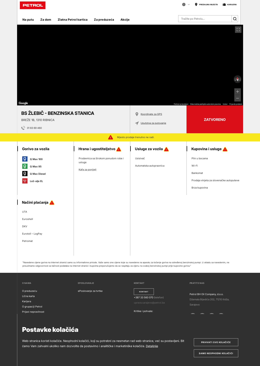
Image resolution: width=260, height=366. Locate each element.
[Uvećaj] (237, 91)
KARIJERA (230, 4)
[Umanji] (237, 98)
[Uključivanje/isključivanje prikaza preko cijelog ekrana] (238, 29)
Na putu (28, 19)
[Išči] (235, 18)
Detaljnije (152, 346)
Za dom (45, 19)
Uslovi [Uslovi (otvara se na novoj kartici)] (225, 104)
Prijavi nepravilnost (33, 311)
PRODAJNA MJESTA (206, 4)
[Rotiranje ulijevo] (235, 79)
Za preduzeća (104, 19)
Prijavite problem (235, 104)
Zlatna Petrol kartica (72, 19)
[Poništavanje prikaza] (237, 79)
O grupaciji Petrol (32, 306)
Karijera (26, 301)
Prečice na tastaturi (181, 104)
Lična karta (28, 296)
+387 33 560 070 (143, 297)
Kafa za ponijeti (87, 169)
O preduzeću (29, 290)
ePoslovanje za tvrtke (90, 290)
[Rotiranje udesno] (240, 79)
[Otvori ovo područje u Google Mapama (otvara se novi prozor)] (23, 103)
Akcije (125, 19)
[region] (130, 65)
